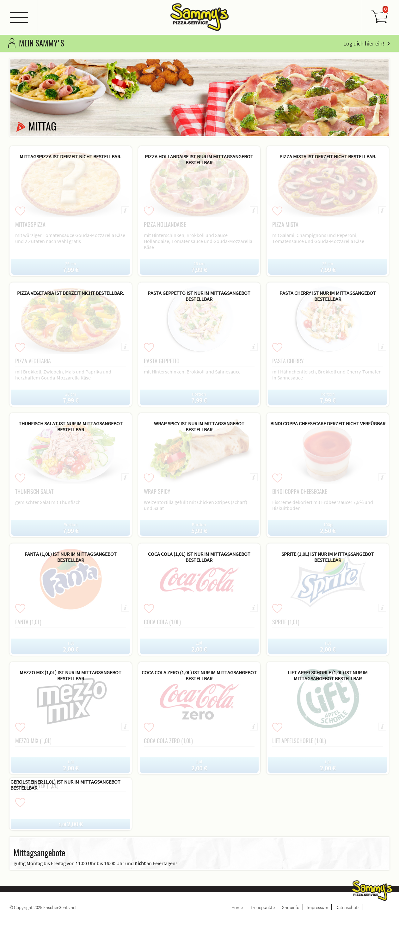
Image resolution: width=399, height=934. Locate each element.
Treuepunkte (262, 907)
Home (237, 907)
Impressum (317, 907)
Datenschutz (347, 907)
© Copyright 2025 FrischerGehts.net (43, 907)
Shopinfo (290, 907)
